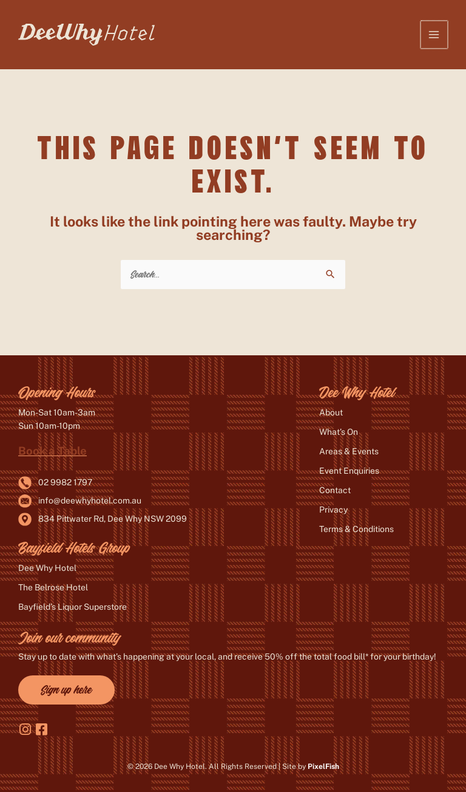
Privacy (333, 509)
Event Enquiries (349, 471)
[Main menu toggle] (435, 34)
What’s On (338, 432)
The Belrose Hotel (53, 587)
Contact (335, 490)
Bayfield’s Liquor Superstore (72, 607)
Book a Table (52, 450)
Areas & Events (349, 451)
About (331, 412)
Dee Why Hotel (47, 568)
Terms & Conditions (356, 529)
